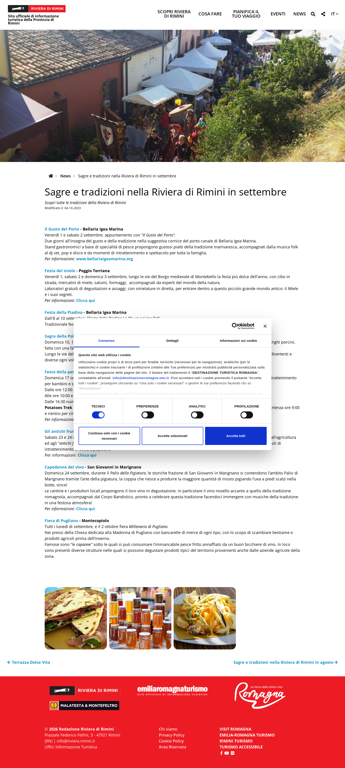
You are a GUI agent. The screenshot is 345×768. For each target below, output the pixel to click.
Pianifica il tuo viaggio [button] (246, 14)
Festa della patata (63, 371)
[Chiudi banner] (265, 326)
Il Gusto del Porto (62, 229)
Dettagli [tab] (172, 340)
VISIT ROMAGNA (235, 729)
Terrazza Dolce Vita (28, 662)
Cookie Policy (171, 741)
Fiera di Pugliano (61, 520)
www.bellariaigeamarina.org (104, 258)
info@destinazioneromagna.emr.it (140, 377)
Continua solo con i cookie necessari (109, 435)
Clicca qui (85, 300)
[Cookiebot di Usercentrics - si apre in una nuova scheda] (235, 326)
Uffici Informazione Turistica (71, 746)
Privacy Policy (171, 735)
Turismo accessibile (241, 746)
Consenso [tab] (106, 340)
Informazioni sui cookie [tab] (238, 340)
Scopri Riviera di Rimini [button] (174, 14)
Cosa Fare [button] (210, 14)
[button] (313, 15)
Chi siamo (168, 729)
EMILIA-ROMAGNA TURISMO (247, 735)
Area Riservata (172, 746)
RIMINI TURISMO (236, 741)
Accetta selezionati (172, 436)
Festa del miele (60, 270)
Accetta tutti (235, 436)
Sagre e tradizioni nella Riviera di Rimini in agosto (285, 662)
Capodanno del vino (64, 467)
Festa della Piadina (64, 312)
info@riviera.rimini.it (76, 741)
